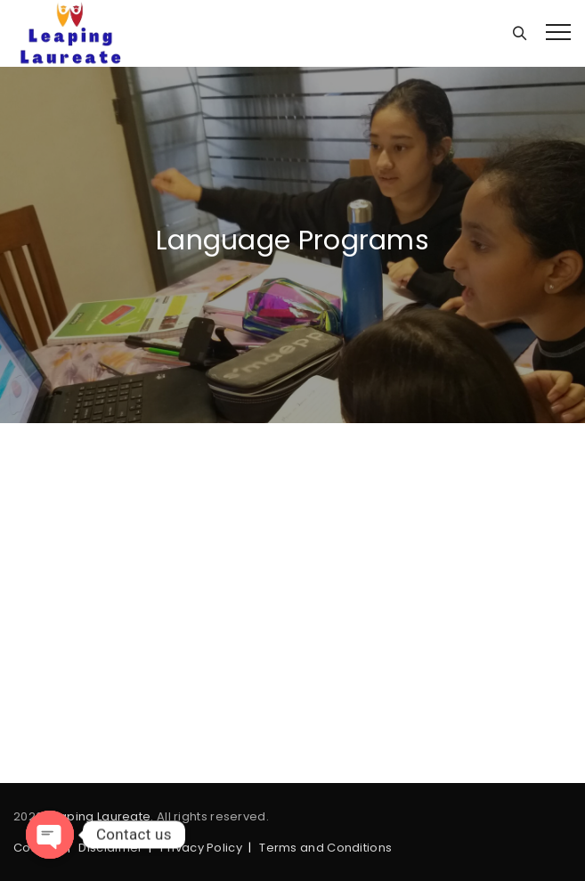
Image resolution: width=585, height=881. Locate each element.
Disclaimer (110, 847)
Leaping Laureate (98, 816)
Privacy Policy (201, 847)
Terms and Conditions (325, 847)
